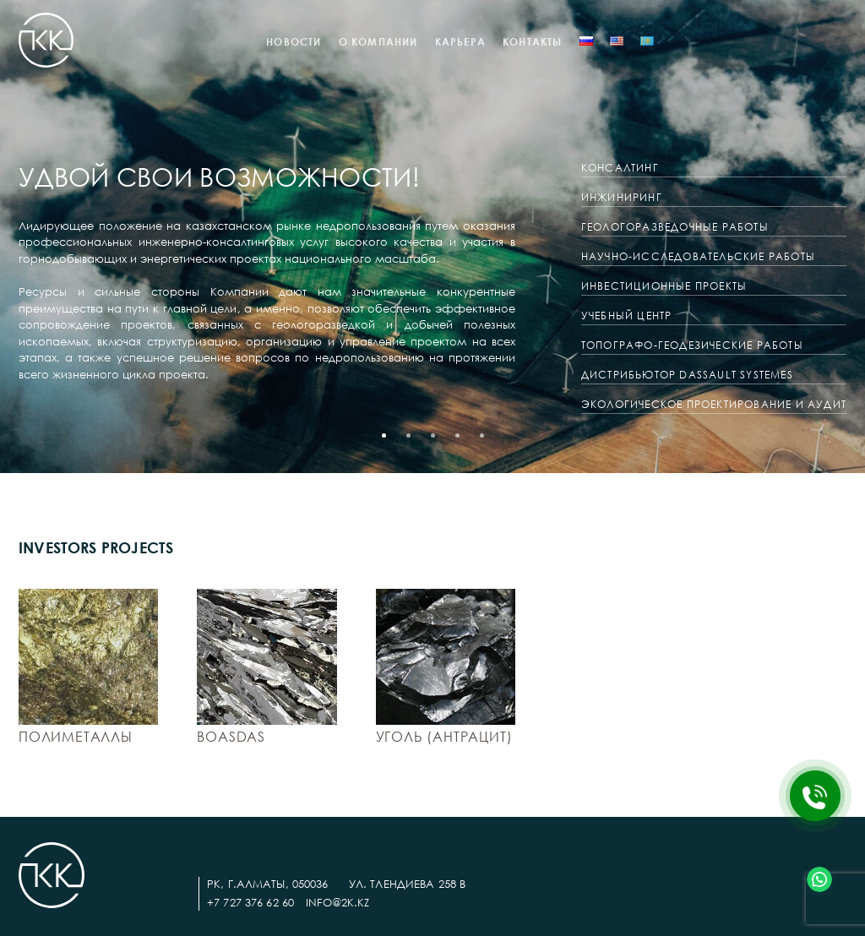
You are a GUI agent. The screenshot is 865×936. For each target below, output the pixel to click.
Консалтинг (620, 167)
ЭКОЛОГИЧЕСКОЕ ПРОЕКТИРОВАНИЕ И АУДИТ (713, 404)
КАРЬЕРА (460, 41)
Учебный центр (626, 315)
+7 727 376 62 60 (250, 902)
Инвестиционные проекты (664, 286)
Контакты (533, 41)
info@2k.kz (337, 902)
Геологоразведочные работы (675, 226)
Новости (293, 41)
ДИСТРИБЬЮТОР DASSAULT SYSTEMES (687, 374)
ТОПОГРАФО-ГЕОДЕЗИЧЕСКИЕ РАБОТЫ (692, 345)
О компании (378, 41)
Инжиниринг (621, 197)
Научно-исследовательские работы (698, 256)
